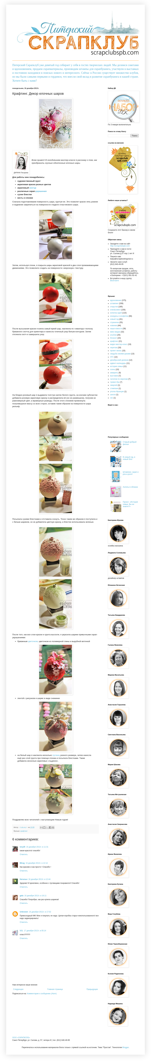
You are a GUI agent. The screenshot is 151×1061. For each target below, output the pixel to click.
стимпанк (114, 388)
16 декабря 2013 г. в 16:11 (35, 896)
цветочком (33, 641)
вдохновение (115, 300)
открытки (114, 307)
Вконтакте (114, 281)
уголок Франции (117, 391)
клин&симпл (115, 310)
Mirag (22, 863)
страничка (114, 322)
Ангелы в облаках (130, 487)
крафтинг (23, 831)
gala (21, 896)
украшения (41, 191)
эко (111, 398)
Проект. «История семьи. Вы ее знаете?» (130, 504)
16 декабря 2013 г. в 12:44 (39, 879)
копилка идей (116, 313)
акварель (114, 373)
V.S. (21, 931)
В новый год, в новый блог (129, 458)
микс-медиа (115, 332)
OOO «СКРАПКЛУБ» (21, 1037)
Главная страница (55, 989)
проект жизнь (116, 351)
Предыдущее (92, 989)
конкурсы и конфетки (119, 316)
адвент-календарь (118, 363)
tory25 (22, 847)
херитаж (113, 347)
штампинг (114, 303)
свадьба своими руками (120, 354)
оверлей (113, 385)
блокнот (113, 338)
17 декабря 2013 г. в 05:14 (35, 931)
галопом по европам (119, 379)
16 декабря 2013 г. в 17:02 (40, 912)
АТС (112, 357)
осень (112, 369)
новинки (113, 325)
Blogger (125, 1047)
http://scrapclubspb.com (120, 246)
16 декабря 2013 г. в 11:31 (37, 847)
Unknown (24, 912)
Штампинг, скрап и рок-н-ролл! (131, 473)
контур (32, 188)
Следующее (18, 989)
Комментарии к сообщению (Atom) (42, 994)
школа (113, 395)
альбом (113, 335)
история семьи (116, 366)
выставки (114, 376)
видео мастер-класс (118, 344)
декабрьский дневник (119, 360)
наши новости (116, 328)
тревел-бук (114, 382)
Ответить (24, 854)
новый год (114, 319)
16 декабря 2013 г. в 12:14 (37, 863)
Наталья (23, 879)
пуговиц (56, 755)
